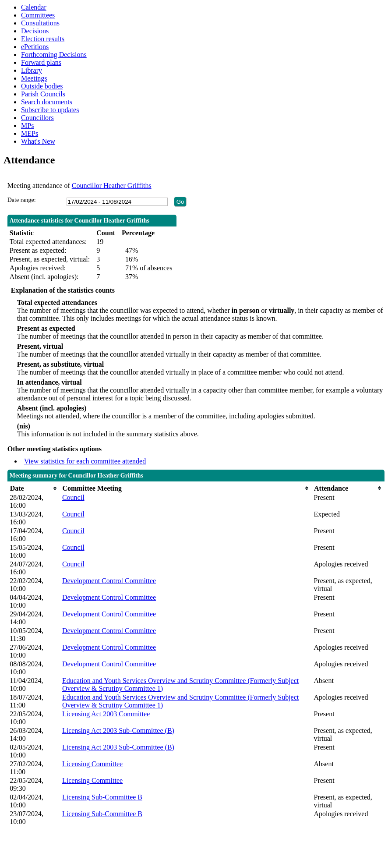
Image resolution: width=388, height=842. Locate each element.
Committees (38, 15)
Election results (42, 38)
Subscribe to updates (50, 109)
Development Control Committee (109, 580)
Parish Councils (43, 94)
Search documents (46, 102)
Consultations (40, 23)
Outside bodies (42, 86)
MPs (27, 125)
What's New (38, 141)
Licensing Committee (92, 764)
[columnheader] (33, 488)
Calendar (33, 7)
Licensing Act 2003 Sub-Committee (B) (118, 730)
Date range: (21, 200)
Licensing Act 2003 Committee (106, 714)
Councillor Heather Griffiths (112, 185)
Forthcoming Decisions (54, 54)
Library (31, 70)
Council (73, 497)
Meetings (34, 78)
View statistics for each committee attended (85, 461)
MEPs (29, 133)
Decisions (35, 31)
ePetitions (35, 46)
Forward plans (41, 62)
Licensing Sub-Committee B (102, 797)
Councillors (37, 117)
